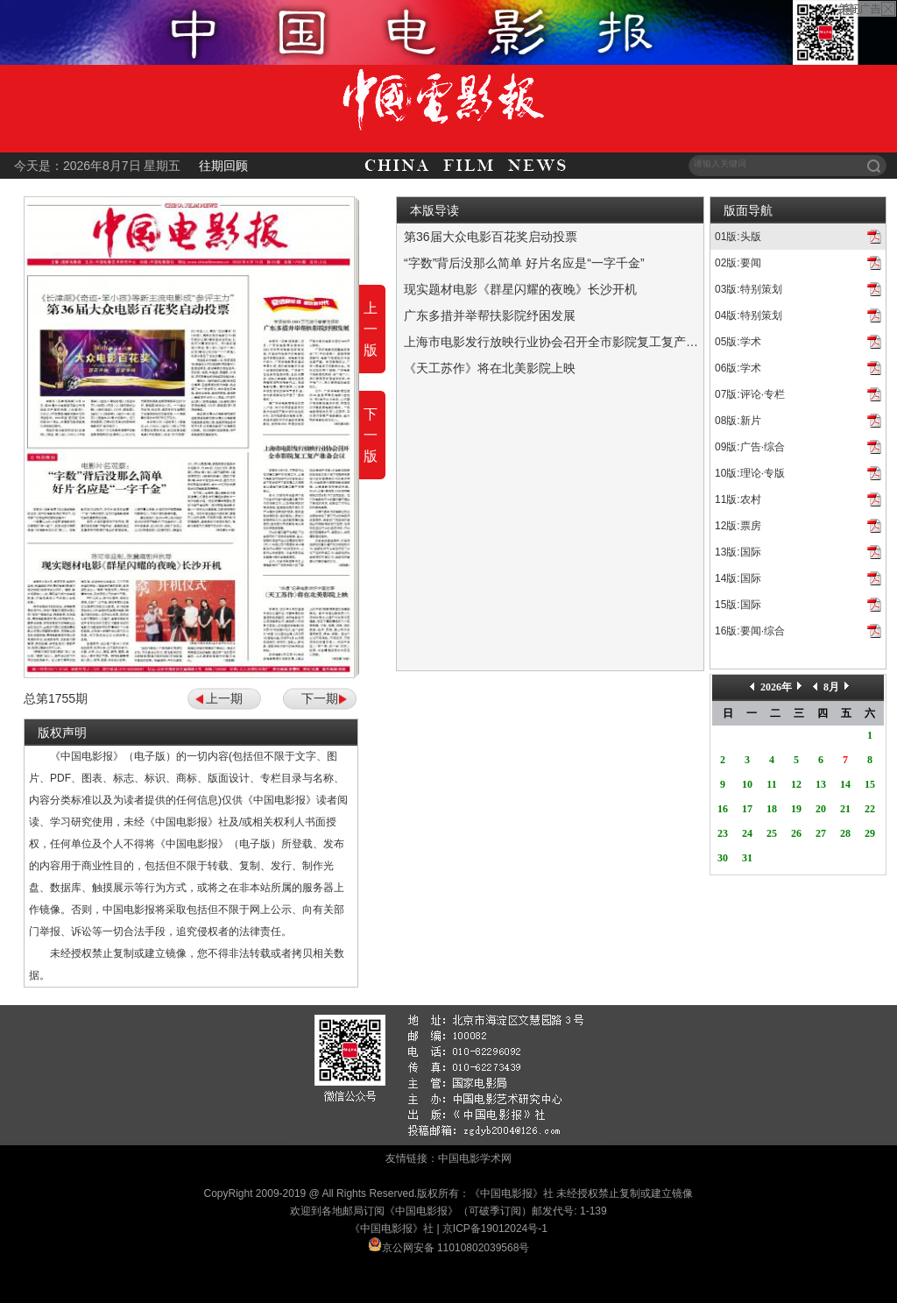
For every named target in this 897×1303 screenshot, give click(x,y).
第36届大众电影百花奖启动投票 (490, 237)
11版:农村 (738, 499)
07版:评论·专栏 (750, 394)
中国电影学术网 (475, 1158)
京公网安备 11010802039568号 (456, 1248)
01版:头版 (738, 236)
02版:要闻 (738, 263)
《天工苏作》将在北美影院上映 (490, 368)
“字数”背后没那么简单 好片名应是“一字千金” (524, 263)
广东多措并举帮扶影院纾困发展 (490, 315)
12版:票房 (738, 526)
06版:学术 (738, 368)
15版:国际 (738, 604)
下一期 (319, 698)
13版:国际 (738, 552)
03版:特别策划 (748, 289)
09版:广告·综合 (750, 447)
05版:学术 (738, 342)
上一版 (371, 329)
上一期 (224, 698)
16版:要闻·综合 (750, 631)
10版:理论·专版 (750, 473)
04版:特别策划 (748, 315)
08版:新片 (738, 420)
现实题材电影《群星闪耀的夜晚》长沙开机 (520, 289)
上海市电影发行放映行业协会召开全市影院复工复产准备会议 (569, 342)
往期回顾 (223, 166)
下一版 (371, 435)
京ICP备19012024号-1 (494, 1228)
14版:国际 (738, 578)
